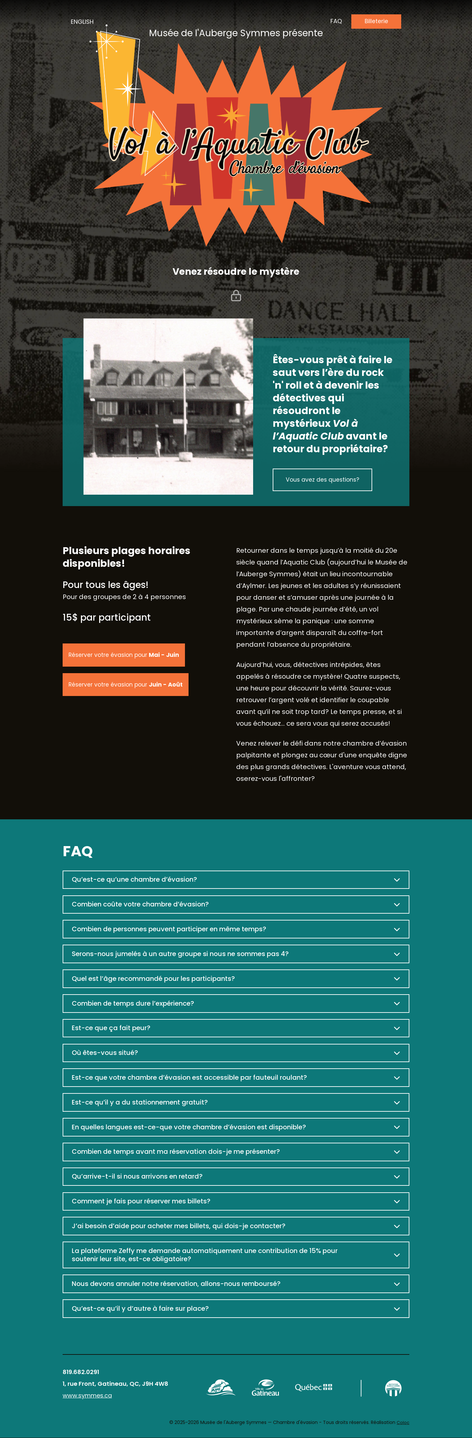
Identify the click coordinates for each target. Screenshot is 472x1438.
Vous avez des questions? (324, 480)
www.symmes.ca (87, 1396)
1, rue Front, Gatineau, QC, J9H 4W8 (115, 1384)
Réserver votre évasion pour (126, 655)
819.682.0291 (81, 1372)
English (82, 22)
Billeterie (376, 21)
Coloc (403, 1423)
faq (335, 21)
